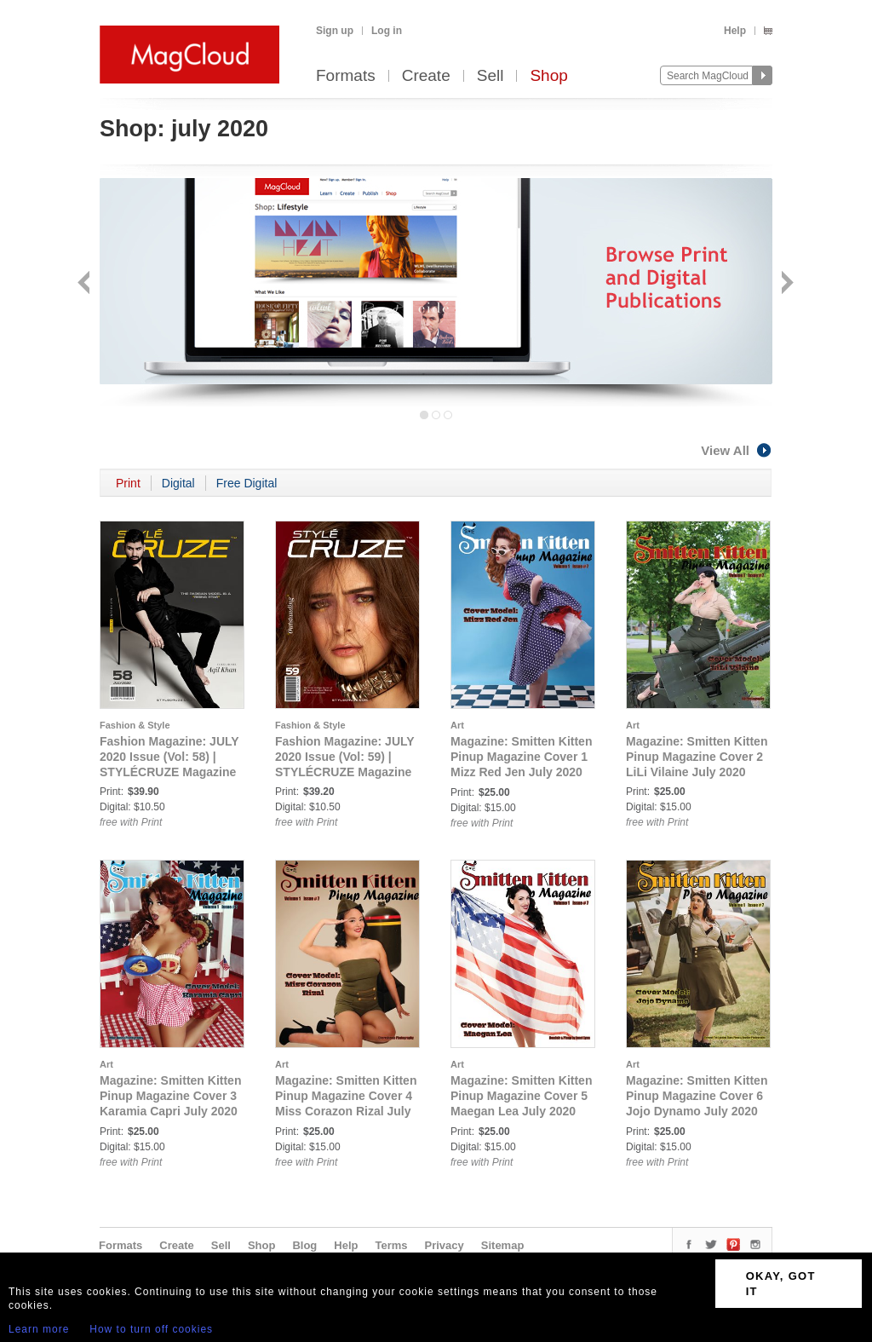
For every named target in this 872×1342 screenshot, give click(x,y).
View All (736, 450)
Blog (304, 1245)
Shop (548, 76)
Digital (178, 483)
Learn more (39, 1329)
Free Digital (247, 483)
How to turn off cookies (151, 1329)
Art (457, 725)
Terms (391, 1245)
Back (85, 284)
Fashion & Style (135, 725)
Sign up (334, 31)
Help (735, 31)
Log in (386, 31)
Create (426, 76)
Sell (490, 76)
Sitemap (503, 1245)
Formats (346, 76)
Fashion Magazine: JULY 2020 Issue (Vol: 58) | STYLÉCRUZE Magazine (169, 756)
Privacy (444, 1245)
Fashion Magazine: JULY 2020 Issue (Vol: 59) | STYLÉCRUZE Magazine (344, 756)
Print (128, 483)
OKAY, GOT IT (781, 1284)
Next (785, 284)
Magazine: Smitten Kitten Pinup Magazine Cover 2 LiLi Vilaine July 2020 (696, 756)
